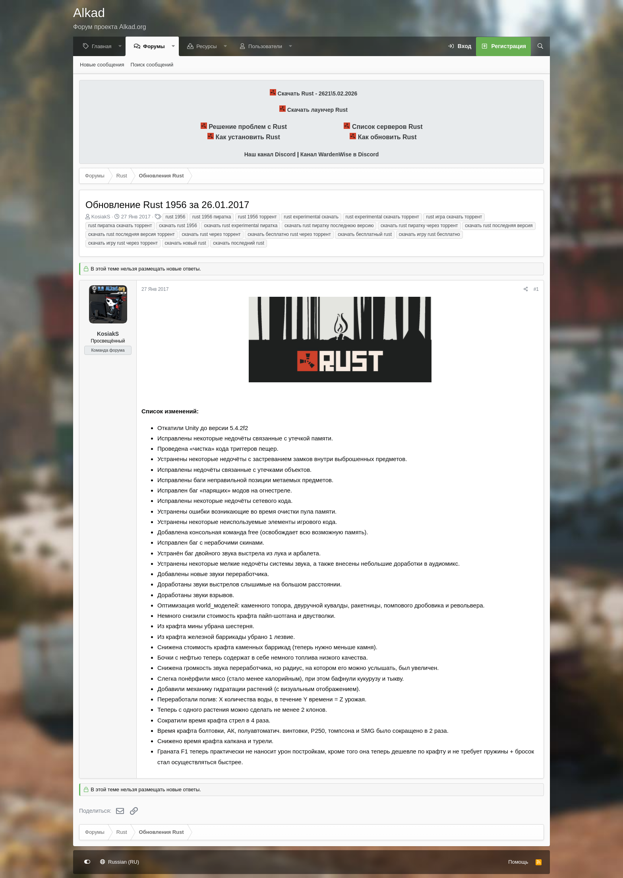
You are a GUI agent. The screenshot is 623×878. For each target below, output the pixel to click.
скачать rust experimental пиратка (240, 226)
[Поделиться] (526, 289)
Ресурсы (208, 47)
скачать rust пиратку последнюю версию (328, 226)
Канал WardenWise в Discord (339, 155)
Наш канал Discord (270, 155)
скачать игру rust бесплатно (429, 235)
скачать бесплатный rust (365, 235)
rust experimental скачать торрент (382, 217)
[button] (122, 46)
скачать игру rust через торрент (123, 243)
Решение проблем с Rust (248, 127)
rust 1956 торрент (257, 217)
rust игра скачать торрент (454, 217)
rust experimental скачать (311, 217)
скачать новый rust (185, 243)
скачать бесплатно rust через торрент (289, 235)
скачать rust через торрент (211, 235)
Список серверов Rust (387, 127)
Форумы (156, 47)
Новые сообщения (102, 65)
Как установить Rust (248, 137)
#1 (536, 289)
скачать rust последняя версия (498, 226)
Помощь (518, 862)
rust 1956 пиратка (211, 217)
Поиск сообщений (152, 65)
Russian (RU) (119, 862)
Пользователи (267, 47)
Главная (103, 47)
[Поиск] (537, 46)
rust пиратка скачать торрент (120, 226)
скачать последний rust (238, 243)
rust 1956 (175, 217)
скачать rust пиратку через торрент (419, 226)
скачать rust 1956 (178, 226)
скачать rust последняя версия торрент (131, 235)
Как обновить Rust (387, 137)
